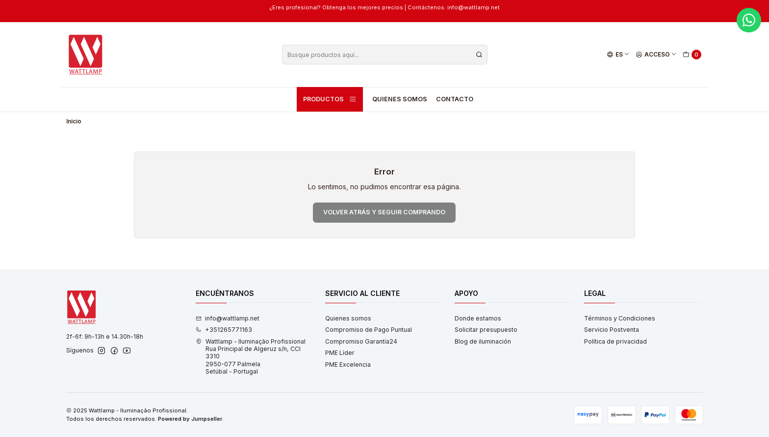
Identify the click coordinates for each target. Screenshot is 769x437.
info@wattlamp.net (227, 318)
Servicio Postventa (611, 329)
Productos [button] (330, 99)
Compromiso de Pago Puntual (368, 329)
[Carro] (692, 54)
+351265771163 (224, 329)
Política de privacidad (615, 341)
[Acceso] (656, 55)
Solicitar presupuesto (486, 329)
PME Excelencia (348, 364)
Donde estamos (478, 318)
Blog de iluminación (483, 341)
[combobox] (384, 54)
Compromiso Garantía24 (361, 341)
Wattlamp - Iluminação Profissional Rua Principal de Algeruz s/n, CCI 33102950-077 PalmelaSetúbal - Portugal (251, 356)
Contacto (454, 99)
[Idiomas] (618, 55)
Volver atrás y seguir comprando (384, 212)
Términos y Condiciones (619, 318)
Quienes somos (399, 99)
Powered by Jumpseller (190, 418)
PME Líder (340, 352)
